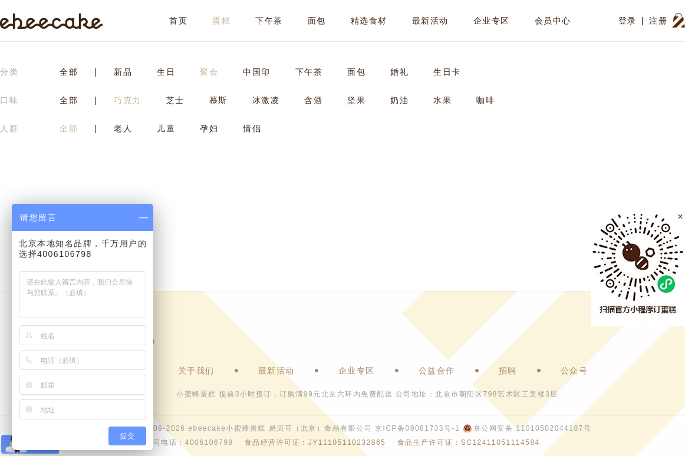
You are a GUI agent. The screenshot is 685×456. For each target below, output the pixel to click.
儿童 (166, 128)
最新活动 (430, 20)
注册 (658, 20)
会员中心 (553, 20)
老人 (123, 128)
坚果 (356, 100)
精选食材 (369, 20)
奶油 (399, 100)
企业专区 (491, 20)
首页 (178, 20)
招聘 (508, 370)
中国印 (257, 72)
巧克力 (127, 100)
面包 (317, 20)
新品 (123, 72)
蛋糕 (221, 20)
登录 (627, 20)
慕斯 (218, 100)
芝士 (175, 100)
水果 (442, 100)
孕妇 (209, 128)
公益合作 (437, 370)
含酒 (313, 100)
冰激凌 (266, 100)
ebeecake (51, 20)
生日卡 (447, 72)
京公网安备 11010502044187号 (532, 428)
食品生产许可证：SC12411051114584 (468, 442)
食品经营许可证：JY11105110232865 (315, 442)
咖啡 (485, 100)
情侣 (252, 128)
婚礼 (399, 72)
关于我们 (196, 370)
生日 (166, 72)
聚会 (209, 72)
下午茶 (269, 20)
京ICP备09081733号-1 (417, 428)
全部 (69, 72)
